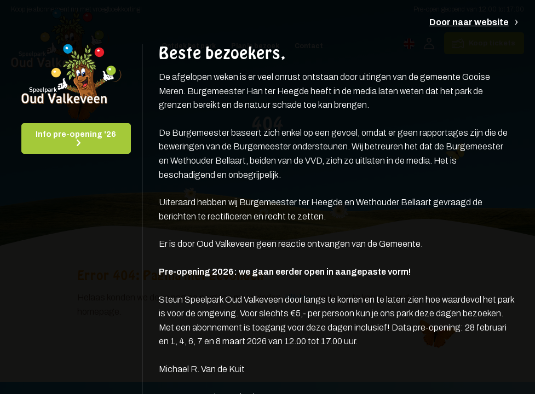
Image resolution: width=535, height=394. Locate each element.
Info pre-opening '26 (76, 134)
